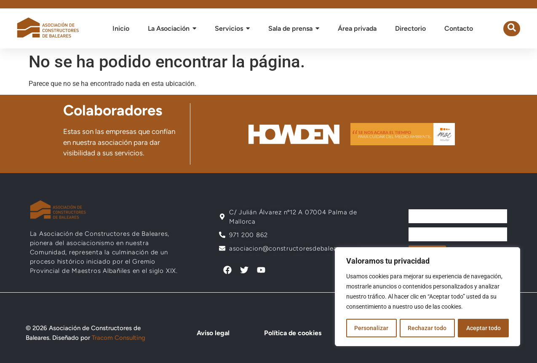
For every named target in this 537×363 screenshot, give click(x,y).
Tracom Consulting (118, 338)
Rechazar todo (427, 328)
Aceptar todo (483, 328)
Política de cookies (291, 333)
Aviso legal (212, 333)
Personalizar (371, 328)
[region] (427, 297)
